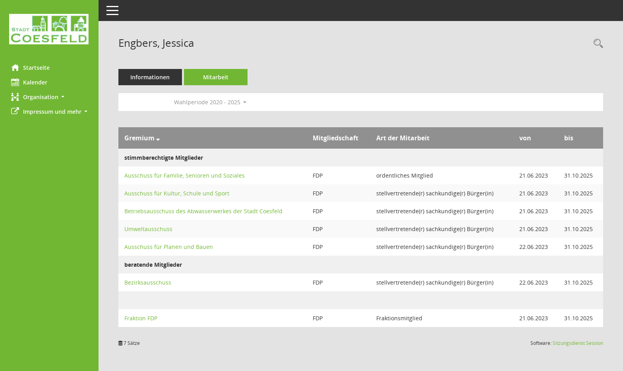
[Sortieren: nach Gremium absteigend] (159, 138)
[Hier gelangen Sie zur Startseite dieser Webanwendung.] (49, 29)
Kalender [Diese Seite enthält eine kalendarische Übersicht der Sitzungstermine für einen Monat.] (30, 82)
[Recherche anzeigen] (596, 43)
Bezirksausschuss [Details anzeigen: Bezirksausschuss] (148, 282)
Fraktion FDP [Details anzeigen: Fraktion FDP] (141, 318)
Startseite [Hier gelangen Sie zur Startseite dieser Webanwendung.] (31, 67)
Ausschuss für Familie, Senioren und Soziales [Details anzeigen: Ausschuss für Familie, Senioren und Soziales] (185, 175)
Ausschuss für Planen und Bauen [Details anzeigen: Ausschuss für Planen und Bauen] (169, 247)
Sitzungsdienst (578, 343)
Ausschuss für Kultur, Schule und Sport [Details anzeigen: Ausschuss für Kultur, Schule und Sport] (177, 193)
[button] (49, 97)
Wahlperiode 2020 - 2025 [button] (211, 102)
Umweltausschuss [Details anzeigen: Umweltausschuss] (149, 229)
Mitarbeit (216, 77)
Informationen (151, 77)
